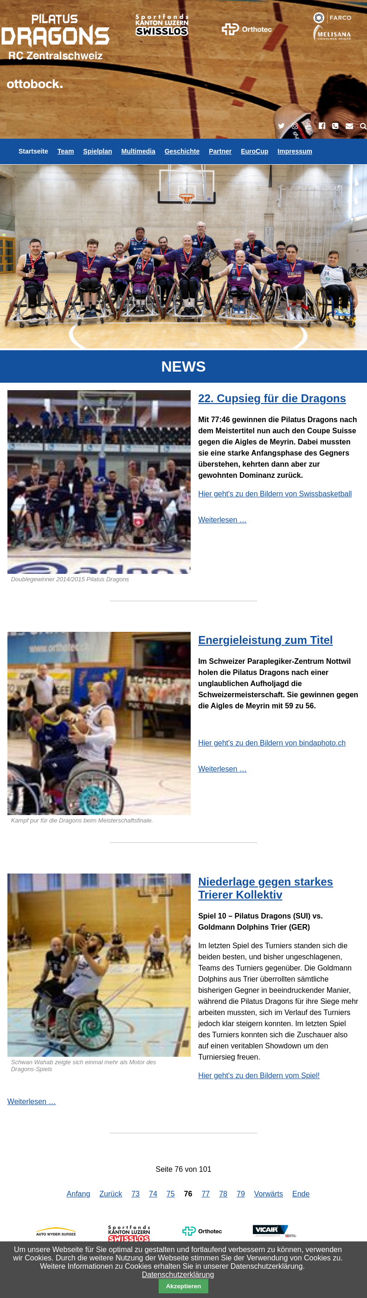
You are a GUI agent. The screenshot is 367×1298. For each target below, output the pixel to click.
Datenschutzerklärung (178, 1275)
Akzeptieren (183, 1286)
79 (241, 1194)
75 (171, 1194)
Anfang (78, 1194)
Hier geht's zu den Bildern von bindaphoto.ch (272, 743)
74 (153, 1194)
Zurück (110, 1194)
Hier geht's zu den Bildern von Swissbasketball (275, 494)
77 (205, 1194)
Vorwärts (268, 1194)
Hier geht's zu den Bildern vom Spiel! (259, 1076)
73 (135, 1194)
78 (223, 1194)
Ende (300, 1194)
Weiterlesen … (222, 520)
